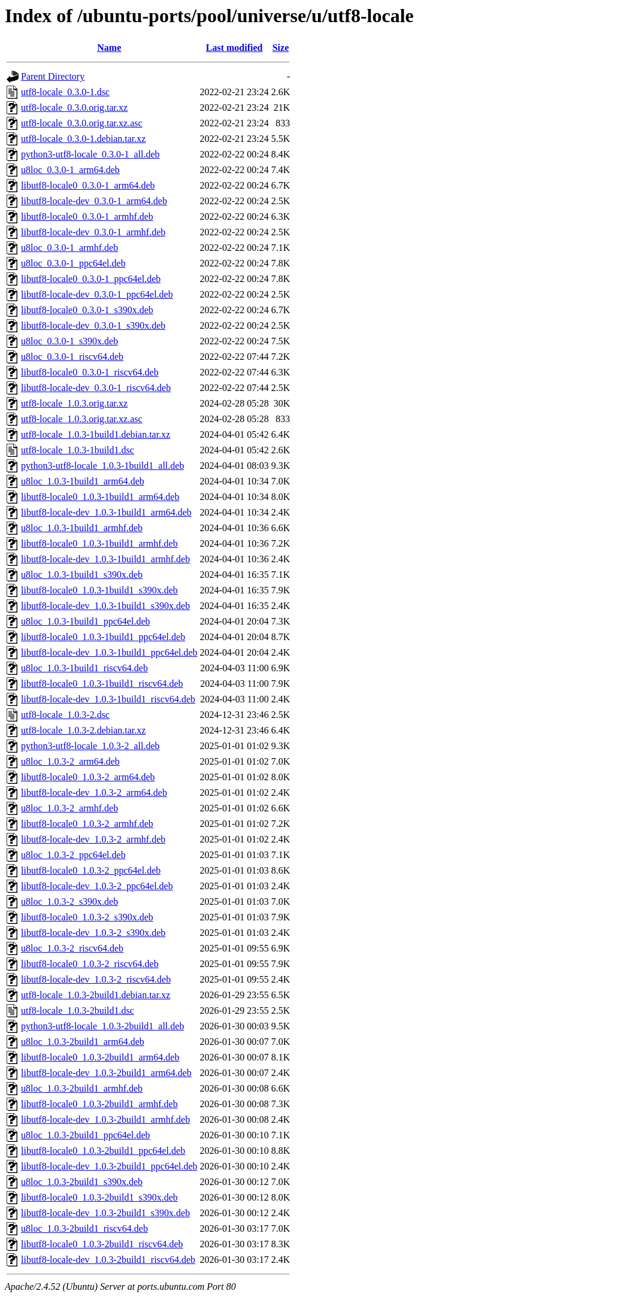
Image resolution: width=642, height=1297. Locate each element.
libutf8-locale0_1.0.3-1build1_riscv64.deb (102, 683)
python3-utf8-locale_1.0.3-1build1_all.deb (102, 465)
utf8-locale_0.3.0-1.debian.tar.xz (83, 139)
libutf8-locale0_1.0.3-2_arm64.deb (88, 777)
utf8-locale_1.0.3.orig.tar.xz (74, 403)
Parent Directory (52, 76)
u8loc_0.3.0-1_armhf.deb (69, 248)
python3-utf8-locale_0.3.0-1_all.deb (90, 154)
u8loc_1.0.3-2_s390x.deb (69, 901)
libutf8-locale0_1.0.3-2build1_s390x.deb (99, 1197)
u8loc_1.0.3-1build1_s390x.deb (82, 574)
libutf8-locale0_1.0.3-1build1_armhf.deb (99, 543)
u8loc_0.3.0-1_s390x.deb (69, 341)
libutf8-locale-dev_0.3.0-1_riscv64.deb (96, 388)
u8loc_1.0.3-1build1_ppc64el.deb (85, 621)
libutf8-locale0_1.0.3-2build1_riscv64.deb (102, 1244)
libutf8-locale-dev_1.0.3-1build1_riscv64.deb (108, 699)
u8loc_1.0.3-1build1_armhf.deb (82, 528)
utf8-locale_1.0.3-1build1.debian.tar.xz (95, 434)
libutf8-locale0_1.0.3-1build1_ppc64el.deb (103, 637)
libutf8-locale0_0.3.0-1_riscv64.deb (90, 372)
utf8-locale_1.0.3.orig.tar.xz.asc (82, 419)
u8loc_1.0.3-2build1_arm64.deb (82, 1042)
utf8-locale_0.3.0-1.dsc (65, 92)
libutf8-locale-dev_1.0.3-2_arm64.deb (94, 792)
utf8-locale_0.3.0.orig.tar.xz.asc (82, 123)
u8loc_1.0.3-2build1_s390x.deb (82, 1182)
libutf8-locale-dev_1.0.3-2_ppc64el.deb (97, 886)
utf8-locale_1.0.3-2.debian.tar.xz (83, 730)
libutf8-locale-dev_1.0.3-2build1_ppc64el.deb (109, 1166)
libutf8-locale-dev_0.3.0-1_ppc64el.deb (97, 294)
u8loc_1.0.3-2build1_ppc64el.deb (85, 1135)
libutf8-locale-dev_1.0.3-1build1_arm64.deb (106, 512)
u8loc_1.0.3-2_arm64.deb (70, 761)
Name (109, 48)
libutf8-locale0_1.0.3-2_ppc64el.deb (90, 870)
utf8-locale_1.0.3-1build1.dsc (77, 450)
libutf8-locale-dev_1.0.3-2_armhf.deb (93, 839)
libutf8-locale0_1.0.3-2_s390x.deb (87, 917)
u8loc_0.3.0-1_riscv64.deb (72, 356)
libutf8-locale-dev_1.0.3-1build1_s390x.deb (105, 606)
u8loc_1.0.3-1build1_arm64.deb (82, 481)
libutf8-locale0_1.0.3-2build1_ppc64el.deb (103, 1151)
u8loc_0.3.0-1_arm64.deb (70, 170)
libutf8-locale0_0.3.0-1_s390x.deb (87, 310)
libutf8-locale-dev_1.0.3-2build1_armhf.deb (105, 1119)
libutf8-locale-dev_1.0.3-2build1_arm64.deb (106, 1073)
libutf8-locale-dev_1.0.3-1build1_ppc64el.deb (109, 652)
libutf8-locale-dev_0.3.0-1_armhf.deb (93, 232)
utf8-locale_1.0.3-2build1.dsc (77, 1010)
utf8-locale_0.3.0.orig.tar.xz (74, 107)
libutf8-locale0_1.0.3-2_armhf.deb (87, 824)
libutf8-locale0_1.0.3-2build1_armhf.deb (99, 1104)
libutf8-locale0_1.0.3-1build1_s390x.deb (99, 590)
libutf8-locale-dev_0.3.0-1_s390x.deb (93, 325)
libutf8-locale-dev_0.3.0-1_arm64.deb (94, 201)
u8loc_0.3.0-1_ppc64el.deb (73, 263)
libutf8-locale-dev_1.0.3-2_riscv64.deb (96, 979)
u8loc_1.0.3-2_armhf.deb (69, 808)
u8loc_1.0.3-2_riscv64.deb (72, 948)
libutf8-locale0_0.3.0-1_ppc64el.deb (90, 279)
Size (280, 48)
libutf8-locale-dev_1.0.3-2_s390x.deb (93, 933)
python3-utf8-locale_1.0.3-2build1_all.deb (102, 1026)
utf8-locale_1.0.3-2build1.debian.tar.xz (95, 995)
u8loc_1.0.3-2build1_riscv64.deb (84, 1228)
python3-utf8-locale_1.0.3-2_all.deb (90, 746)
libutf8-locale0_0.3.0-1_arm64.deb (88, 185)
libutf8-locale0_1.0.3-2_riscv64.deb (90, 964)
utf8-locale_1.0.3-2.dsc (65, 715)
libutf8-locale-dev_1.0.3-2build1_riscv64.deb (108, 1259)
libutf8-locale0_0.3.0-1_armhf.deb (87, 216)
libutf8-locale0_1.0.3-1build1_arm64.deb (100, 497)
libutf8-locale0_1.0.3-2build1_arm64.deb (100, 1057)
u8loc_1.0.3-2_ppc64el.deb (73, 855)
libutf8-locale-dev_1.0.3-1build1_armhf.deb (105, 559)
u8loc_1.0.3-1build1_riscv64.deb (84, 668)
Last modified (234, 48)
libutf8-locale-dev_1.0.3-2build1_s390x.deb (105, 1213)
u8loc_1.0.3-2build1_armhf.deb (82, 1088)
